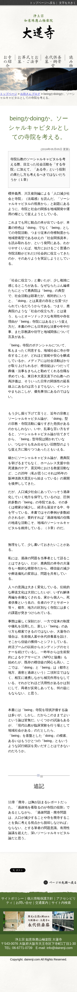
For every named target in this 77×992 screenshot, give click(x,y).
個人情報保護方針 (40, 898)
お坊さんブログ (30, 93)
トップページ (8, 93)
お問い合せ (24, 902)
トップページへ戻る (42, 2)
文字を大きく (67, 2)
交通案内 (41, 902)
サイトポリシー (12, 898)
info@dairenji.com (60, 948)
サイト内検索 (61, 902)
